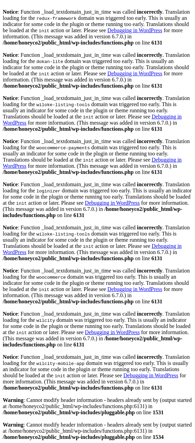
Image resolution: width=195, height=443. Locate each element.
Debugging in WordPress (134, 30)
